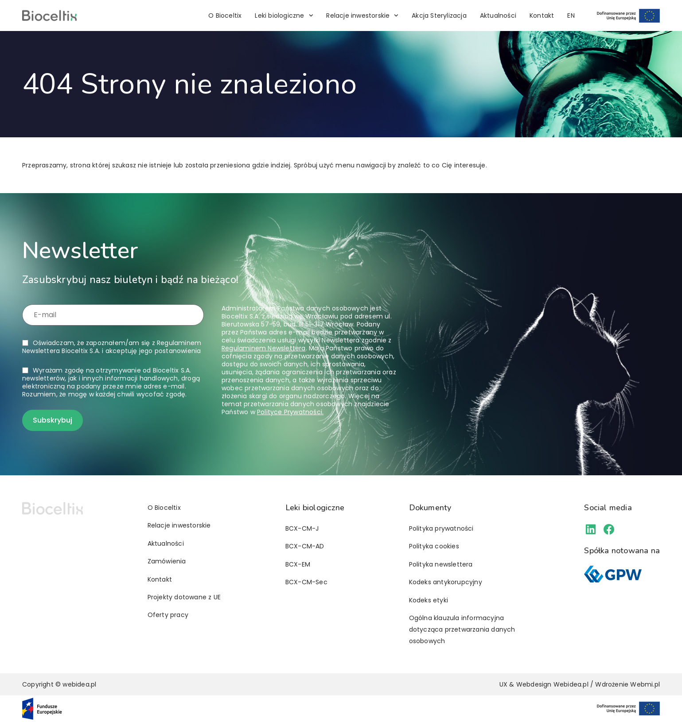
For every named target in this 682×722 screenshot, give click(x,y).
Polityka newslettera (441, 564)
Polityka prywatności (441, 528)
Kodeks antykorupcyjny (445, 582)
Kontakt (542, 15)
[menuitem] (570, 15)
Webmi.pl (645, 684)
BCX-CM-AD (304, 546)
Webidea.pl (570, 684)
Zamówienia (167, 561)
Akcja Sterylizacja (439, 15)
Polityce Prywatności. (290, 412)
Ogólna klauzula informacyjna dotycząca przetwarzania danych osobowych (462, 629)
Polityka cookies (434, 546)
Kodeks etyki (428, 600)
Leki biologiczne (284, 15)
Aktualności (498, 15)
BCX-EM (297, 564)
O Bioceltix (225, 15)
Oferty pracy (168, 614)
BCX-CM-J (302, 528)
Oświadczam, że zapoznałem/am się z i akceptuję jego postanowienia (111, 347)
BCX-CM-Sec (306, 582)
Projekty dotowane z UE (184, 597)
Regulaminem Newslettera (264, 348)
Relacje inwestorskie (362, 15)
